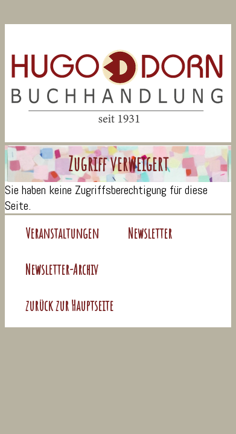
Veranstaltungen (62, 233)
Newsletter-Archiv (61, 269)
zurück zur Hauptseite (69, 306)
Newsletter (150, 233)
